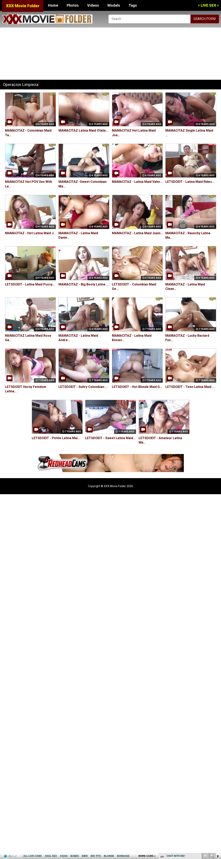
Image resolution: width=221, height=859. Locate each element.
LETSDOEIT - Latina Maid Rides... (189, 182)
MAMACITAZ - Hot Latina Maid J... (30, 233)
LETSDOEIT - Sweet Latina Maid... (110, 438)
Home (53, 5)
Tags (133, 5)
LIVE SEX (208, 5)
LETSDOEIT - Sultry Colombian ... (82, 387)
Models (113, 5)
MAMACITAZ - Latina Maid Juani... (137, 233)
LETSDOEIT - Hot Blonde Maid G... (137, 387)
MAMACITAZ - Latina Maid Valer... (137, 182)
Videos (93, 5)
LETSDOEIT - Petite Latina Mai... (56, 438)
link (217, 796)
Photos (73, 5)
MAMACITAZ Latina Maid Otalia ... (83, 130)
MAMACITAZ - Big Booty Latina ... (83, 284)
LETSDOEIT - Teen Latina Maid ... (190, 387)
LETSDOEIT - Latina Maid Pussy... (30, 284)
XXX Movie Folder (22, 5)
